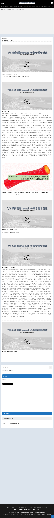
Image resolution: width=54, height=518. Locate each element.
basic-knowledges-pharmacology (43, 6)
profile (6, 6)
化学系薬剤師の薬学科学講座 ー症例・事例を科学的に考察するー (31, 512)
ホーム (2, 6)
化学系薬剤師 (5, 370)
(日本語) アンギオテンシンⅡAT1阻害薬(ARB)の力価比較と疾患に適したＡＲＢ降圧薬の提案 (25, 192)
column (34, 509)
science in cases (10, 9)
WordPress (48, 514)
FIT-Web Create (36, 514)
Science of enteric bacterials (9, 351)
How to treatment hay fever (9, 74)
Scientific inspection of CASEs (16, 6)
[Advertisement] (27, 21)
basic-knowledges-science (29, 6)
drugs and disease (20, 9)
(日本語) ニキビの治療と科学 (9, 229)
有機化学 (10, 370)
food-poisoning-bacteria (8, 267)
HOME (3, 9)
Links (38, 509)
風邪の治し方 (5, 111)
